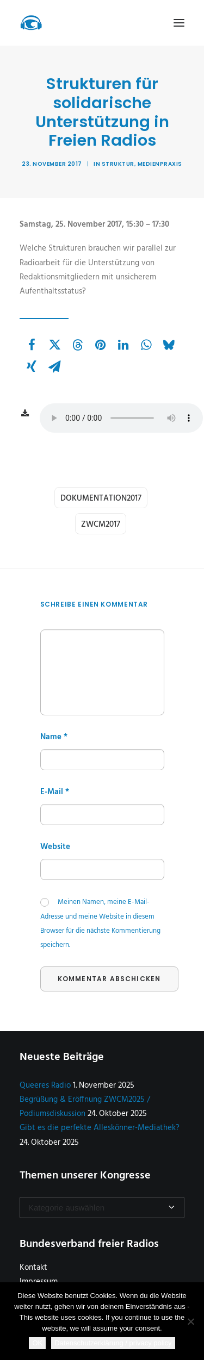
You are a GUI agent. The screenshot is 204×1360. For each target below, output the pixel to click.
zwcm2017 (100, 524)
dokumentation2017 (100, 498)
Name (53, 737)
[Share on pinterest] (100, 344)
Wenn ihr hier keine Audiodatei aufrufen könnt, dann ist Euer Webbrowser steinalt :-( (121, 418)
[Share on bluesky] (169, 344)
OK (37, 1343)
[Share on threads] (77, 344)
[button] (179, 23)
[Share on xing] (31, 366)
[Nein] (190, 1321)
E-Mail (54, 791)
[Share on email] (54, 366)
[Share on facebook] (31, 344)
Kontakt (33, 1267)
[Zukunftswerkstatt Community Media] (31, 23)
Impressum (39, 1281)
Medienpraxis (160, 164)
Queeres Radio (45, 1085)
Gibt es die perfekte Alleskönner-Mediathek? (100, 1127)
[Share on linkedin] (123, 344)
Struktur (118, 164)
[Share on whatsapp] (146, 344)
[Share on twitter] (54, 344)
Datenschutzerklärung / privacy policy (112, 1343)
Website (55, 846)
